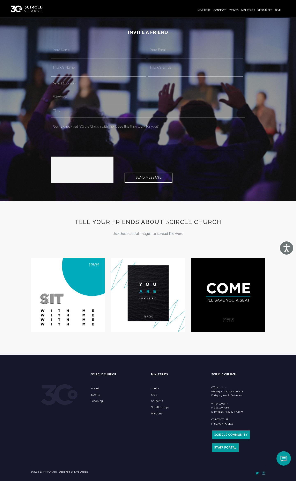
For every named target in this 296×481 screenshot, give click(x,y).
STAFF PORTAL (225, 447)
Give (278, 10)
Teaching (97, 401)
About (95, 388)
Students (157, 401)
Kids (154, 394)
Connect (219, 10)
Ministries (248, 10)
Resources (265, 10)
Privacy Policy (222, 423)
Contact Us (220, 419)
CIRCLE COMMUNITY (231, 434)
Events (233, 10)
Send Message (148, 177)
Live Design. (81, 472)
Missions (156, 413)
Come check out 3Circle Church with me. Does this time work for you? (148, 134)
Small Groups (160, 407)
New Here (204, 10)
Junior (155, 388)
